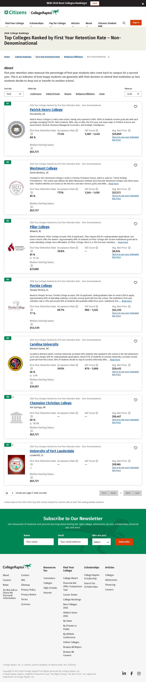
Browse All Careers (68, 654)
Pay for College (57, 24)
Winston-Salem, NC (39, 348)
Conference (35, 94)
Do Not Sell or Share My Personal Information (10, 594)
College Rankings (23, 57)
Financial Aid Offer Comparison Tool (72, 586)
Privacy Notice (28, 594)
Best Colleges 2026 (70, 606)
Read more (114, 184)
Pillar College (39, 227)
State (102, 94)
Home (7, 57)
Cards (129, 94)
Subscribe (124, 541)
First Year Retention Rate (48, 57)
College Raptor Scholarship (92, 577)
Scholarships (37, 24)
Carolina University (44, 344)
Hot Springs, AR (37, 407)
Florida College (41, 286)
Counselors (49, 578)
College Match (70, 578)
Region (67, 94)
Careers (7, 580)
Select (97, 542)
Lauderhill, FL (36, 455)
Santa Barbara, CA (39, 172)
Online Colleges (71, 642)
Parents (47, 592)
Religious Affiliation (73, 57)
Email (61, 535)
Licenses (25, 604)
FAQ (23, 580)
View (95, 3)
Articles (75, 24)
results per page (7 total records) (25, 493)
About (89, 24)
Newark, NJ (35, 231)
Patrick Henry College (46, 110)
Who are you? (99, 535)
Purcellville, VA (37, 114)
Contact (25, 575)
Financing (110, 584)
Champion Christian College (51, 403)
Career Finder (70, 594)
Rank (9, 94)
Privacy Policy (28, 589)
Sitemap (25, 585)
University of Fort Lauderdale (52, 451)
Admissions (111, 580)
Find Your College (14, 24)
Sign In (136, 22)
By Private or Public (70, 627)
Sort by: (8, 88)
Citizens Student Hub (107, 24)
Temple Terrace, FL (39, 290)
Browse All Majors (72, 647)
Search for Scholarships (91, 585)
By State (67, 621)
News (6, 585)
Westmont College (43, 168)
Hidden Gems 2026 (70, 614)
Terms (24, 599)
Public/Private (53, 94)
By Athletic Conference (69, 636)
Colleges (47, 583)
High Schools (50, 588)
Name (27, 535)
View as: (128, 88)
